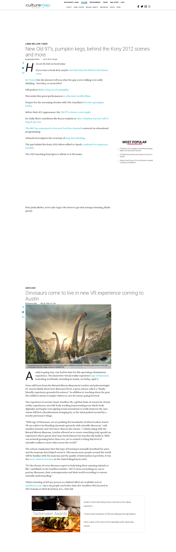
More (119, 7)
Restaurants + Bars (71, 2)
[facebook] (138, 6)
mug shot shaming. (75, 138)
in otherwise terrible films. (77, 96)
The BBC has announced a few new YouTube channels (53, 128)
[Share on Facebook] (23, 63)
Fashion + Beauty (92, 7)
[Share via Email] (23, 73)
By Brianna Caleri (31, 303)
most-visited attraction (41, 459)
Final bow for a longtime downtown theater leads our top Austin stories (136, 150)
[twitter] (142, 6)
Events (112, 7)
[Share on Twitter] (23, 68)
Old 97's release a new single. (76, 112)
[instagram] (145, 6)
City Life (84, 2)
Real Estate (114, 2)
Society (69, 7)
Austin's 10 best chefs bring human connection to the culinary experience (107, 504)
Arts (123, 2)
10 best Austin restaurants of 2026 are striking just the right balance (110, 514)
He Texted (30, 79)
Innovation (104, 7)
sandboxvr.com (33, 485)
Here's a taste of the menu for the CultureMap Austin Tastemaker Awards (109, 524)
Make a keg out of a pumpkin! (53, 89)
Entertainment (95, 2)
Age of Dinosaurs (100, 375)
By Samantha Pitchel (32, 59)
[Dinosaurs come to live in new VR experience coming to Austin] (68, 336)
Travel (105, 2)
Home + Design (79, 7)
